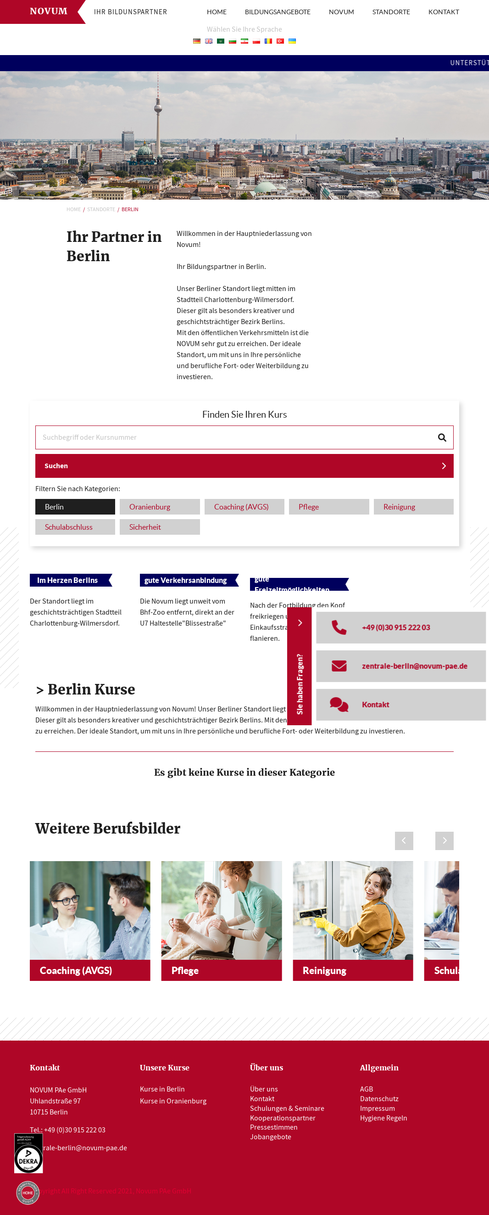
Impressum (377, 1108)
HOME (217, 12)
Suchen (56, 465)
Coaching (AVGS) (76, 970)
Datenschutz (379, 1098)
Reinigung (324, 970)
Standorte (101, 209)
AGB (366, 1089)
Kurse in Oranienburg (173, 1101)
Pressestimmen (274, 1127)
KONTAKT (443, 12)
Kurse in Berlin (162, 1089)
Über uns (264, 1089)
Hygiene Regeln (383, 1118)
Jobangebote (270, 1137)
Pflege (185, 970)
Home (74, 209)
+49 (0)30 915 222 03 (75, 1130)
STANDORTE (391, 12)
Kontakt (262, 1098)
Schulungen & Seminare (287, 1108)
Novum (49, 11)
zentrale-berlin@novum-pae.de (78, 1148)
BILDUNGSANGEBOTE (278, 12)
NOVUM (341, 12)
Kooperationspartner (283, 1118)
